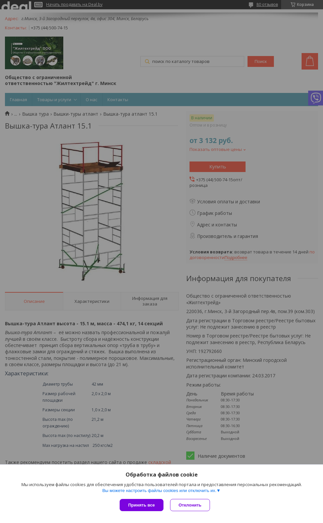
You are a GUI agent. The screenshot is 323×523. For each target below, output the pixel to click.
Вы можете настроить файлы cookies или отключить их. (159, 490)
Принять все (141, 505)
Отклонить (190, 505)
